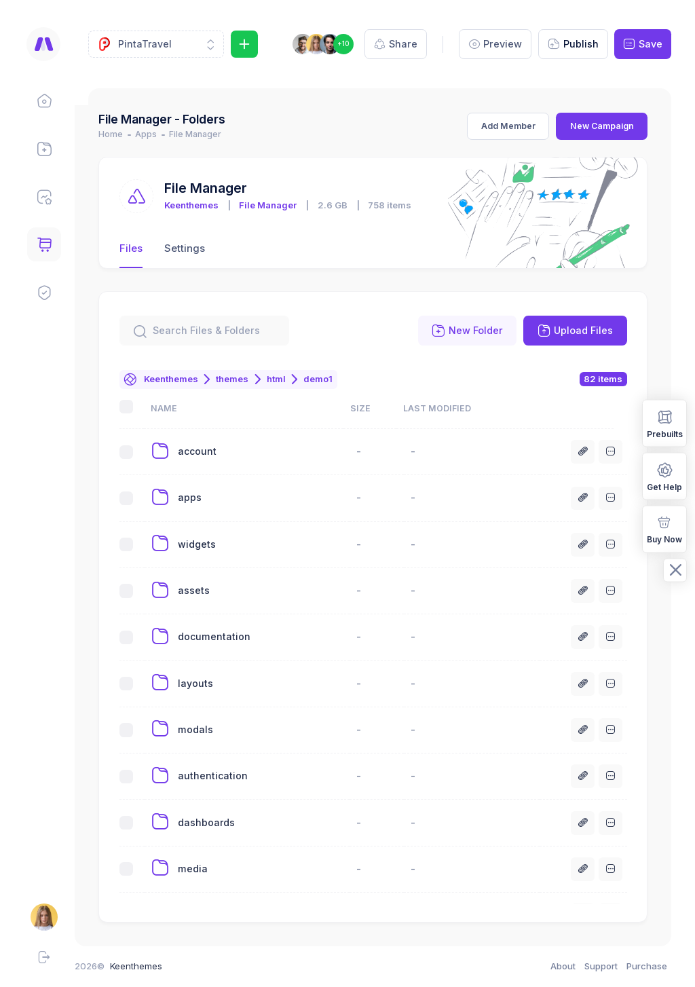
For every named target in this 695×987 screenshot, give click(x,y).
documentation (226, 636)
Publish (573, 44)
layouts (207, 683)
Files (143, 248)
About (563, 966)
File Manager (281, 205)
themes (245, 379)
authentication (225, 775)
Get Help (664, 475)
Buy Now (664, 528)
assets (206, 590)
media (205, 868)
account (209, 451)
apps (202, 497)
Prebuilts (665, 422)
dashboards (218, 822)
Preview (495, 44)
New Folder (467, 330)
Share (396, 44)
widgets (209, 544)
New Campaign (602, 126)
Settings (198, 248)
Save (642, 44)
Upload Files (576, 330)
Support (601, 966)
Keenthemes (205, 205)
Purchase (646, 966)
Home (124, 134)
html (289, 379)
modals (207, 729)
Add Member (508, 126)
